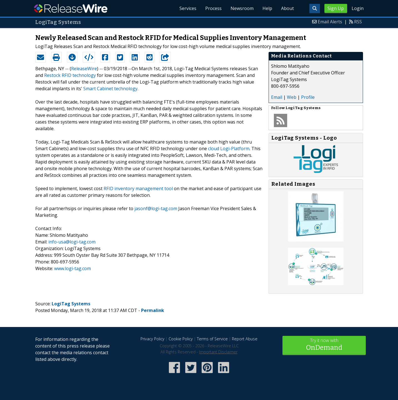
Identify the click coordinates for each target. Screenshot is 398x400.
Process (213, 8)
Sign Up (335, 8)
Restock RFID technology (70, 75)
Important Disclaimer (218, 351)
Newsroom (242, 8)
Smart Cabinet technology (110, 88)
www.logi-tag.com (72, 268)
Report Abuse (244, 338)
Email (276, 97)
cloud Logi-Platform (228, 148)
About (287, 8)
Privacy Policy (152, 338)
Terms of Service (212, 338)
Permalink (152, 310)
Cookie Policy (181, 338)
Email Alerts (330, 22)
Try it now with (324, 345)
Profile (308, 97)
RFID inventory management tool (138, 188)
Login (358, 8)
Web (291, 97)
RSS (358, 22)
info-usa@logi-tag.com (72, 242)
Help (267, 8)
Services (187, 8)
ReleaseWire (70, 8)
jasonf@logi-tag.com (155, 208)
